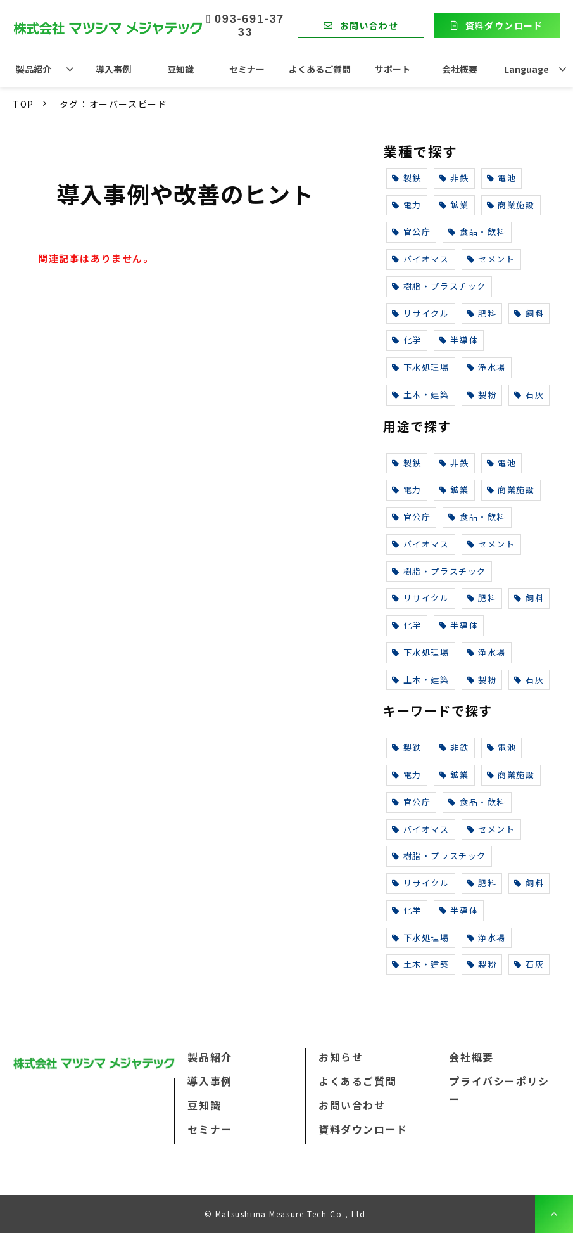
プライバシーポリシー (499, 1089)
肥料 (482, 313)
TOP (23, 104)
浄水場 (486, 367)
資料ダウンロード (504, 25)
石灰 (529, 394)
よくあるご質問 (320, 69)
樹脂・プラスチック (439, 286)
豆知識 (180, 69)
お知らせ (340, 1056)
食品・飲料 (477, 232)
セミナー (247, 69)
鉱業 (454, 205)
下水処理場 (421, 367)
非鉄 (454, 178)
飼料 (529, 313)
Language (526, 69)
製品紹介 (33, 69)
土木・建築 (421, 394)
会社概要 (459, 69)
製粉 (482, 394)
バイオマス (421, 259)
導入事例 (113, 69)
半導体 (458, 340)
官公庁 (411, 232)
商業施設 (511, 205)
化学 (407, 340)
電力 (407, 205)
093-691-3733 (249, 26)
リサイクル (421, 313)
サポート (392, 69)
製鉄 (407, 178)
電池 (502, 178)
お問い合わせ (369, 25)
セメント (491, 259)
